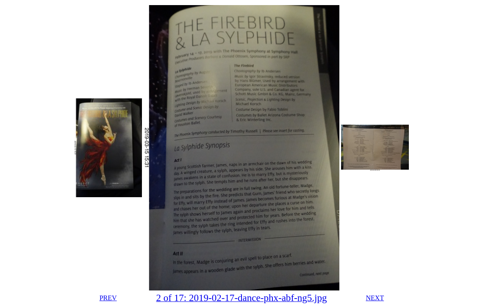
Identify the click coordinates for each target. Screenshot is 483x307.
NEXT (375, 297)
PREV (108, 297)
